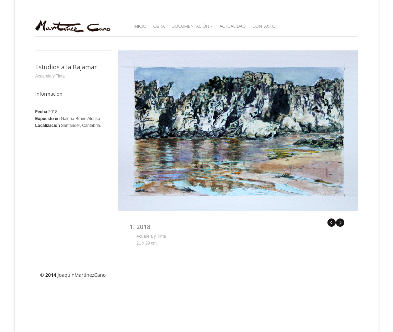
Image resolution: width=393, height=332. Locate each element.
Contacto (264, 26)
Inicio (140, 26)
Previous (331, 222)
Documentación (192, 26)
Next (340, 222)
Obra (159, 26)
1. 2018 (140, 227)
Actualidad (233, 26)
